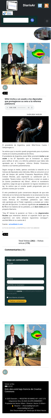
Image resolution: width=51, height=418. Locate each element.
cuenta (19, 291)
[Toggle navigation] (47, 21)
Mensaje (10, 263)
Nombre (10, 279)
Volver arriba (9, 384)
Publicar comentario (17, 301)
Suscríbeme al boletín (16, 297)
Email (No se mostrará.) (15, 285)
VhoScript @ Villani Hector (36, 410)
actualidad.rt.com (16, 224)
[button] (40, 5)
